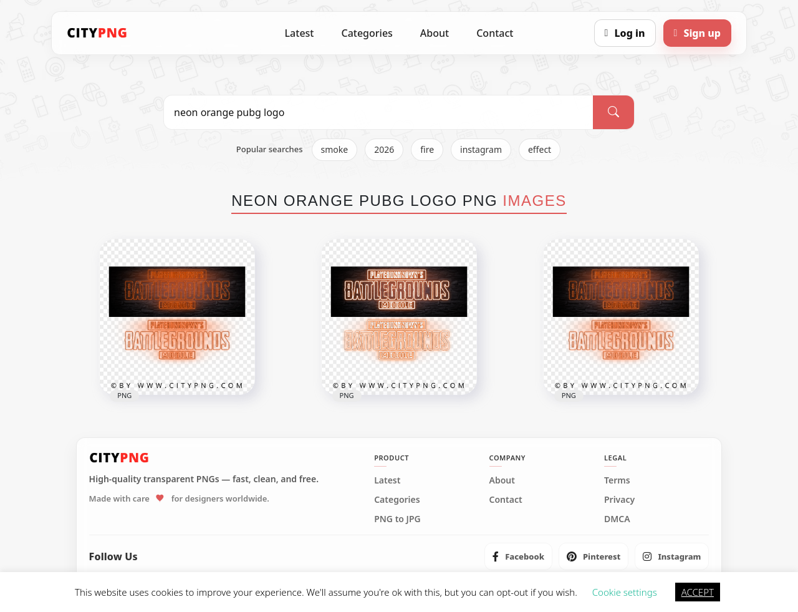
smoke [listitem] (335, 149)
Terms (617, 480)
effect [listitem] (539, 149)
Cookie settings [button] (624, 592)
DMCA (617, 519)
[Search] (613, 112)
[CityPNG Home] (97, 33)
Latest (299, 33)
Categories (366, 33)
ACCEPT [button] (697, 592)
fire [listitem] (427, 149)
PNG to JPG (397, 519)
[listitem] (518, 556)
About (434, 33)
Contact (494, 33)
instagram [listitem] (481, 149)
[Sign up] (697, 33)
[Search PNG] (378, 112)
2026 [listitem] (384, 149)
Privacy (619, 499)
